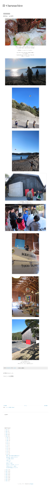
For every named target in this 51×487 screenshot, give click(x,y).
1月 (7, 454)
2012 (7, 479)
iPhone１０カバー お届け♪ (11, 466)
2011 (7, 480)
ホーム (25, 405)
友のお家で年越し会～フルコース (12, 467)
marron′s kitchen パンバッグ (12, 464)
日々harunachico (13, 5)
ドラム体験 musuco (10, 458)
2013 (7, 477)
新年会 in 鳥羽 (9, 463)
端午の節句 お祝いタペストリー (12, 457)
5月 (7, 448)
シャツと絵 (8, 461)
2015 (7, 474)
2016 (7, 473)
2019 (7, 436)
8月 (7, 443)
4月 (7, 449)
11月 (8, 439)
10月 (8, 440)
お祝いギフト (8, 460)
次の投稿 (5, 405)
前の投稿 (45, 405)
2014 (7, 476)
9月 (7, 442)
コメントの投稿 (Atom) (10, 407)
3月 (7, 451)
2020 (7, 434)
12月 (8, 437)
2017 (7, 471)
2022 (7, 431)
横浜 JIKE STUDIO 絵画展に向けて (13, 455)
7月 (7, 445)
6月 (7, 446)
